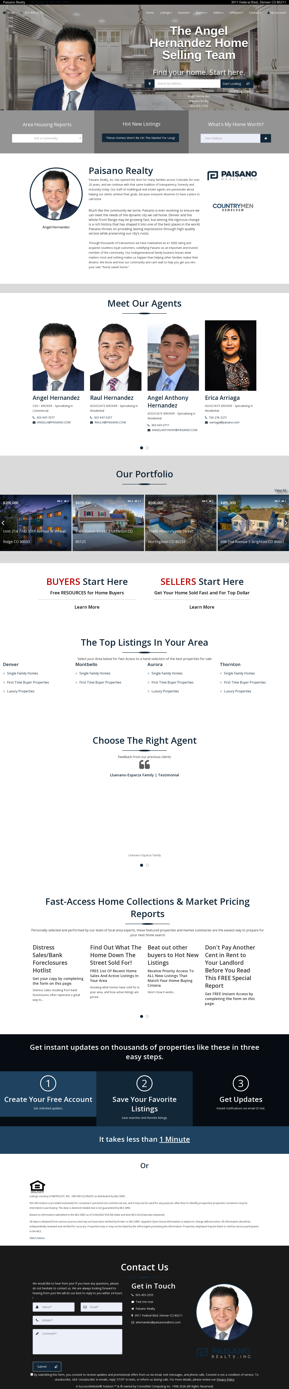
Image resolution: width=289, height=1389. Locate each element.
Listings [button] (166, 12)
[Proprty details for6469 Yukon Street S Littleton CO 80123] (181, 523)
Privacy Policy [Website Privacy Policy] (225, 1368)
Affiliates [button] (236, 12)
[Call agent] (47, 2)
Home (150, 12)
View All (280, 490)
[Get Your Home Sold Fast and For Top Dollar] (201, 593)
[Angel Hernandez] (115, 360)
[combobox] (47, 138)
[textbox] (47, 138)
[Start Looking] (236, 83)
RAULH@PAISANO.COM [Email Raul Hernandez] (165, 422)
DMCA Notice (37, 1226)
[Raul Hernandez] (173, 360)
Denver (11, 664)
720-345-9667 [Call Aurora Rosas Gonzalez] (44, 425)
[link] (265, 138)
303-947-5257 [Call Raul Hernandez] (158, 417)
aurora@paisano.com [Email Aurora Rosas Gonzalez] (49, 430)
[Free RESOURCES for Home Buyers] (87, 593)
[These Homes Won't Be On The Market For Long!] (140, 137)
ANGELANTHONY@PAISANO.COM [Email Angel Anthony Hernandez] (230, 430)
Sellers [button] (218, 12)
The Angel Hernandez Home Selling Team (199, 43)
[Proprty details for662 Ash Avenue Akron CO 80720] (36, 523)
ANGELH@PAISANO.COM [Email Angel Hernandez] (109, 422)
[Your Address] (231, 138)
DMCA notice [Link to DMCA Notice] (144, 1384)
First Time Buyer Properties (28, 676)
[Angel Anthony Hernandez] (230, 364)
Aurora (155, 664)
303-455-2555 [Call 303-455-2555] (199, 106)
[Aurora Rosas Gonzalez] (58, 364)
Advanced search (240, 91)
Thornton (230, 664)
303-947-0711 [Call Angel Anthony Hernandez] (216, 425)
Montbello (86, 664)
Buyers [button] (201, 12)
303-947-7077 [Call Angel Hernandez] (101, 417)
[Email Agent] (10, 13)
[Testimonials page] (144, 797)
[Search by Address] (198, 83)
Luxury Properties (20, 682)
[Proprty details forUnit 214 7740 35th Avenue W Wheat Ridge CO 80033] (108, 523)
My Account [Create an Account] (276, 12)
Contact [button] (255, 12)
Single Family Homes (22, 671)
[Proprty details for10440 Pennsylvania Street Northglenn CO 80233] (253, 523)
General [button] (184, 12)
